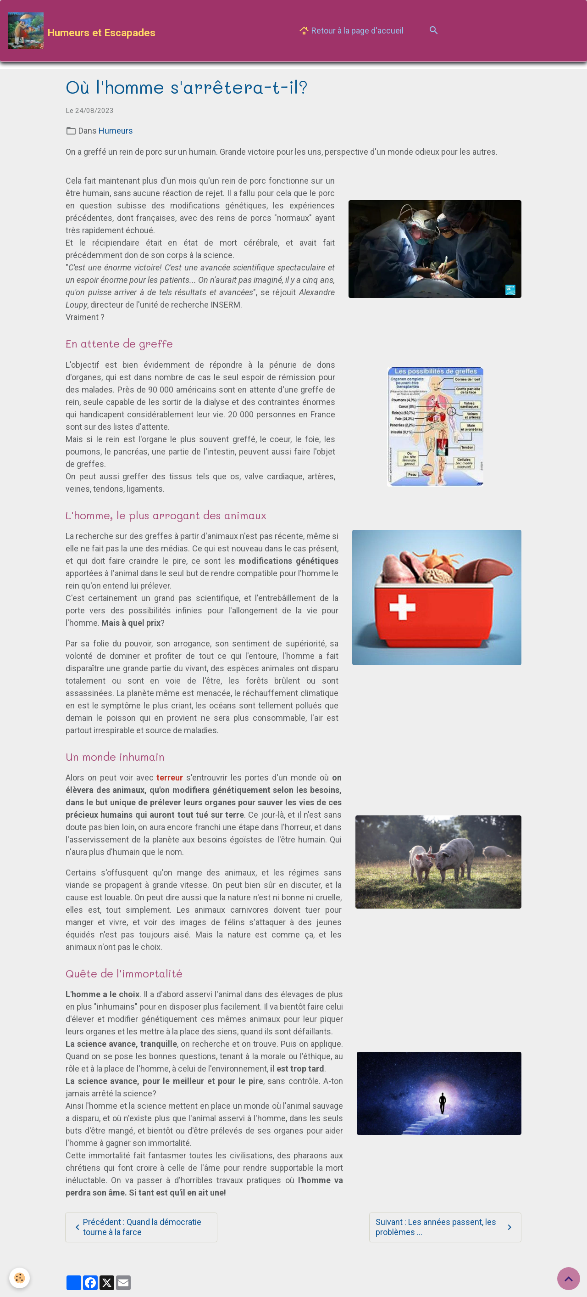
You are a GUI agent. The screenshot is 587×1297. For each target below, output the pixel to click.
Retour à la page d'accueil (351, 31)
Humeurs (116, 130)
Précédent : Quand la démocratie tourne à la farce (136, 1227)
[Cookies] (19, 1278)
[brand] (81, 30)
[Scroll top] (568, 1278)
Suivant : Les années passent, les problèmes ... (445, 1227)
